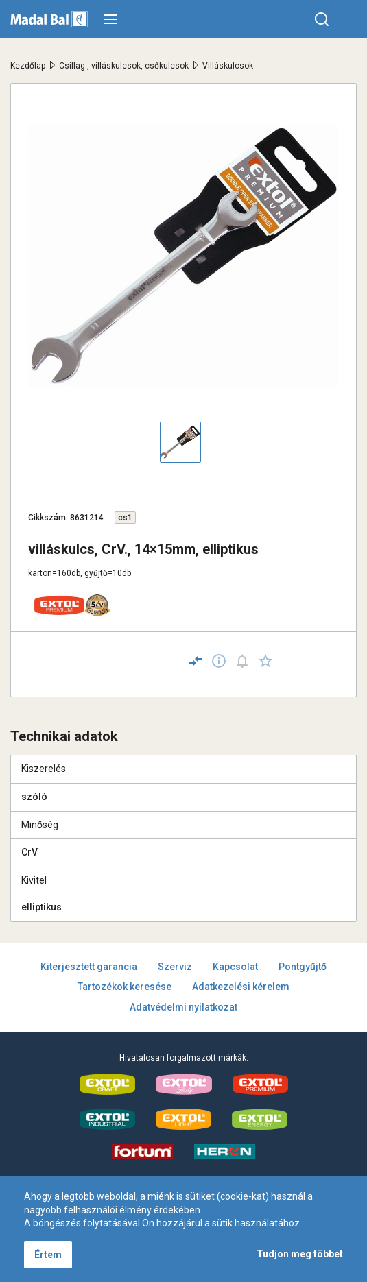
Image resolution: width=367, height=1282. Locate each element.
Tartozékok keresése (124, 986)
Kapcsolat (235, 966)
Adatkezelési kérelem (240, 986)
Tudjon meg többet (300, 1253)
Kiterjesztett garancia (88, 966)
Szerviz (175, 966)
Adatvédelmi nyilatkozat (183, 1007)
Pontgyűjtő (303, 966)
